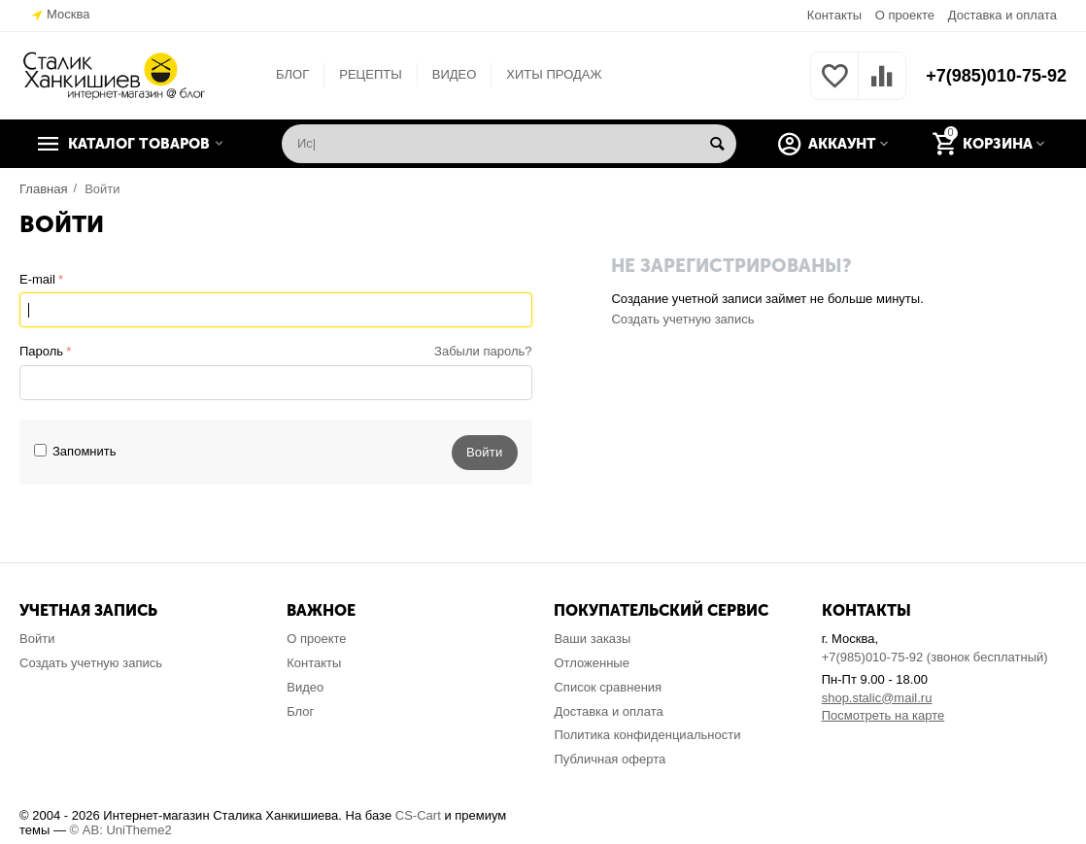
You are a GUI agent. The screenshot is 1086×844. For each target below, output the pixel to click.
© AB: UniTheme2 (121, 830)
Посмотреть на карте (883, 715)
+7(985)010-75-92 (996, 75)
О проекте (904, 15)
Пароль (41, 351)
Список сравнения (608, 687)
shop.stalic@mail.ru (877, 698)
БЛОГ (292, 74)
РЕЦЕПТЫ (370, 74)
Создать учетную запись (682, 319)
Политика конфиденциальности (647, 734)
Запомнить (75, 451)
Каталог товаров (139, 144)
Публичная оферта (609, 759)
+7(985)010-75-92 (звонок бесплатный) (935, 657)
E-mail (37, 279)
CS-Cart (418, 815)
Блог (300, 711)
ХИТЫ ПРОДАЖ (553, 74)
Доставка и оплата (1002, 15)
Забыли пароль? (482, 351)
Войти (36, 638)
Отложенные (591, 663)
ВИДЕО (454, 74)
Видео (305, 687)
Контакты (834, 15)
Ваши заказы (592, 638)
